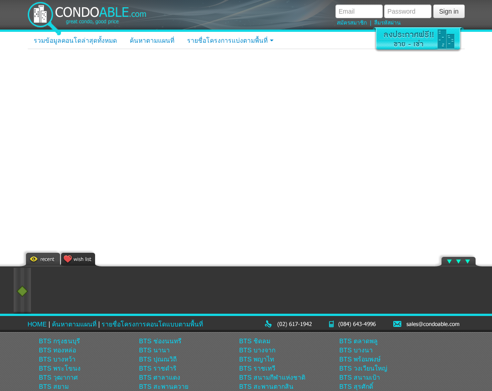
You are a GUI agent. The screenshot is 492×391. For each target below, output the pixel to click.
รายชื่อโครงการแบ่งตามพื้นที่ (230, 40)
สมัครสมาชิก (352, 23)
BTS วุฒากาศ (58, 377)
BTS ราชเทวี (257, 368)
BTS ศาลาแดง (159, 377)
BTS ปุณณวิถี (158, 359)
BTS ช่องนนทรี (160, 341)
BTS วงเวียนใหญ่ (363, 368)
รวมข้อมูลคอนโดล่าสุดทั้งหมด (75, 40)
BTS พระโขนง (60, 368)
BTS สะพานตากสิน (266, 386)
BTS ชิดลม (254, 341)
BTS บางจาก (257, 350)
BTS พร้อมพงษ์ (360, 359)
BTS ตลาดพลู (359, 341)
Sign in (449, 11)
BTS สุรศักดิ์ (356, 386)
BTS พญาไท (256, 359)
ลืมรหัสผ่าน (387, 23)
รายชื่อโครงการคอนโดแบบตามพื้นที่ (152, 324)
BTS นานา (154, 350)
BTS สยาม (54, 386)
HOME (37, 324)
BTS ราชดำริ (158, 368)
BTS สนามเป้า (360, 377)
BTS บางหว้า (57, 359)
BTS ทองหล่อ (57, 350)
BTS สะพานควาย (163, 386)
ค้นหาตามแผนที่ (152, 40)
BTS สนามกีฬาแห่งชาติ (272, 377)
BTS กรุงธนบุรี (59, 341)
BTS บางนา (356, 350)
